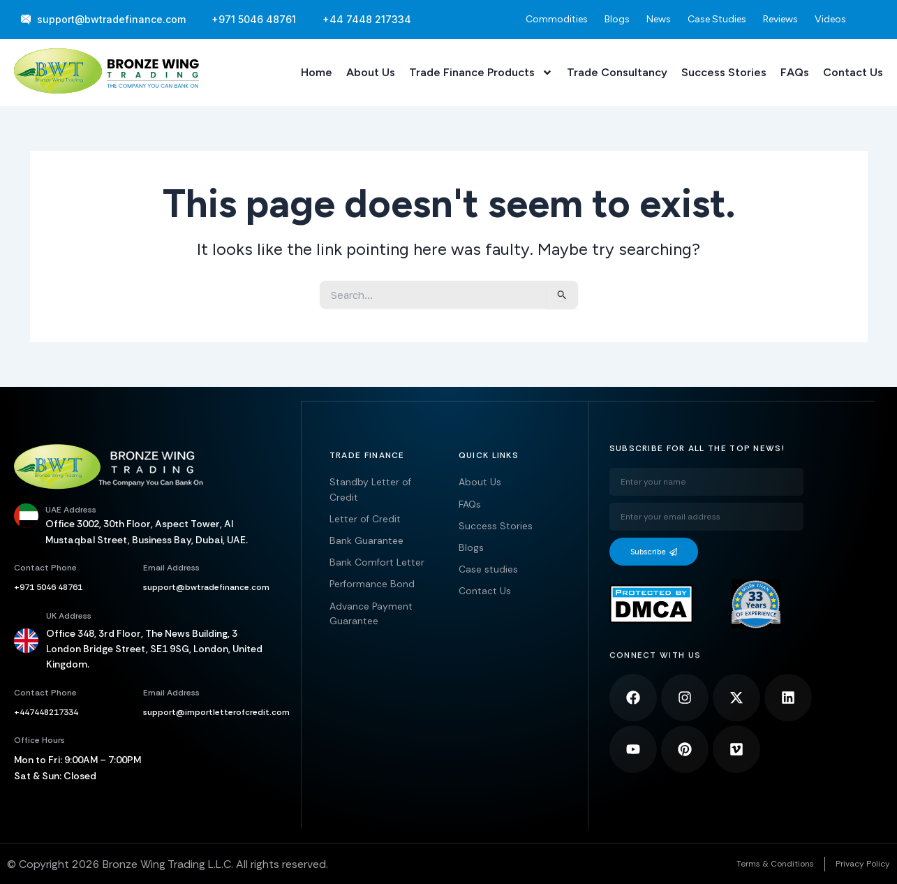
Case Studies (717, 19)
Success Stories (723, 72)
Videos (830, 19)
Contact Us (853, 72)
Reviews (780, 19)
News (658, 19)
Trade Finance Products (481, 72)
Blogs (617, 19)
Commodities (557, 19)
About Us (370, 72)
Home (316, 72)
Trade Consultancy (617, 72)
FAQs (794, 72)
